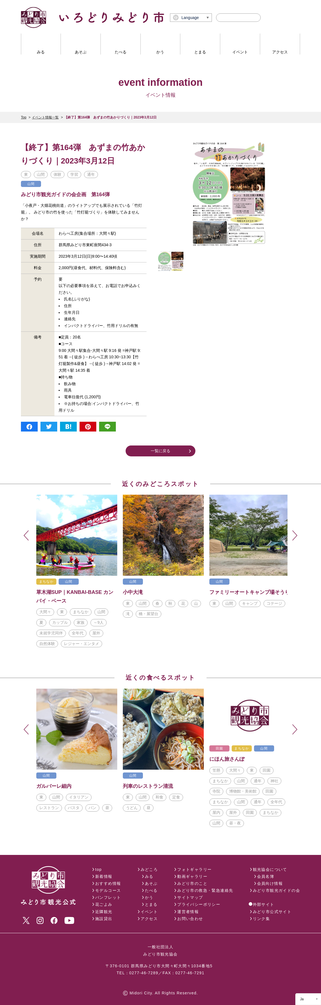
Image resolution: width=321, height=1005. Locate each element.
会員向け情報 (270, 883)
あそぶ (151, 883)
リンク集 (261, 918)
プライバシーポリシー (198, 904)
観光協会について (270, 869)
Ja (302, 999)
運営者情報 (188, 911)
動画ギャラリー (192, 876)
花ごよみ (103, 904)
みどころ (149, 869)
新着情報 (103, 876)
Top (23, 117)
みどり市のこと (192, 883)
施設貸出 (103, 918)
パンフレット (108, 897)
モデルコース (108, 890)
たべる (151, 890)
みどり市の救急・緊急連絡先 (205, 890)
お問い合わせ (190, 918)
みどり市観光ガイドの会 (276, 890)
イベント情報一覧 (45, 117)
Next (294, 535)
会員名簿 (265, 876)
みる (149, 876)
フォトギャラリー (194, 869)
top (98, 869)
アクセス (149, 918)
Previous (26, 535)
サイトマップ (190, 897)
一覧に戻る (160, 451)
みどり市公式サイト (272, 911)
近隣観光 (103, 911)
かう (149, 897)
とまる (151, 904)
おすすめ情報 (108, 883)
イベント (149, 911)
